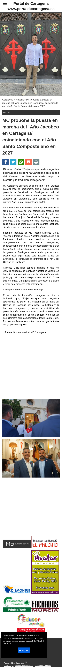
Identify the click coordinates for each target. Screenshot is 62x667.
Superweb (19, 663)
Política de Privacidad (24, 666)
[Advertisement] (26, 512)
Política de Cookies (43, 666)
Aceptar (24, 650)
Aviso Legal (9, 666)
